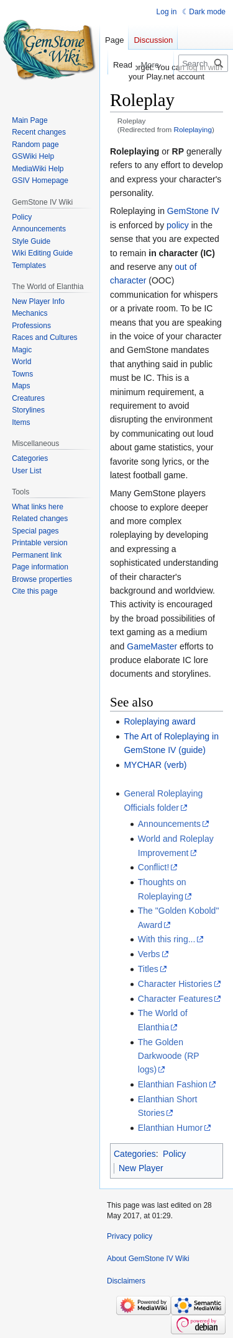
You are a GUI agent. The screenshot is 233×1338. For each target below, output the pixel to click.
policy (178, 225)
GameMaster (152, 646)
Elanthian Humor (170, 1128)
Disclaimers (126, 1281)
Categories (135, 1154)
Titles (148, 969)
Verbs (149, 954)
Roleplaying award (159, 721)
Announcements (169, 824)
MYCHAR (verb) (155, 765)
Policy (174, 1154)
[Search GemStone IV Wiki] (203, 63)
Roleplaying (193, 129)
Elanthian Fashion (173, 1084)
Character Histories (175, 984)
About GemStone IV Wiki (148, 1258)
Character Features (175, 999)
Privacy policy (129, 1236)
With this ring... (167, 939)
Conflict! (154, 867)
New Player (141, 1168)
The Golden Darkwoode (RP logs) (168, 1056)
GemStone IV (193, 211)
